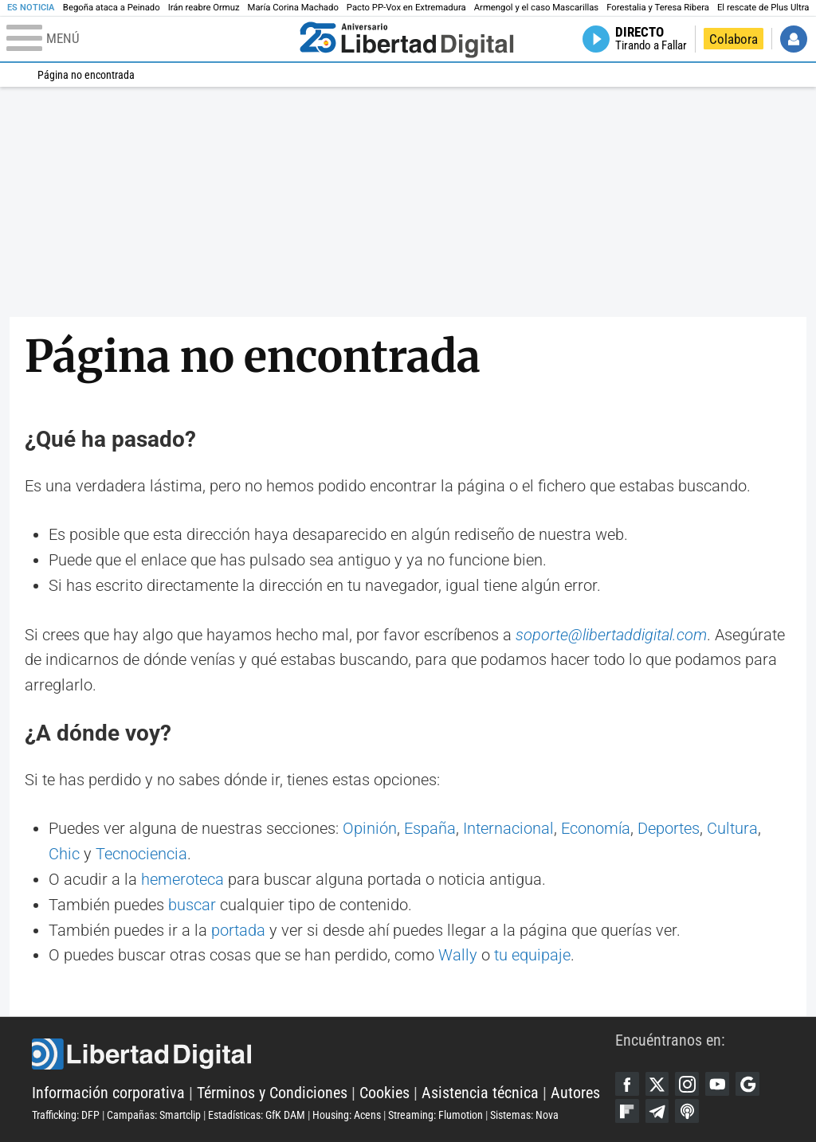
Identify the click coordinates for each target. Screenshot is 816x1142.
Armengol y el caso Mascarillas (536, 7)
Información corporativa (108, 1093)
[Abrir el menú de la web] (149, 39)
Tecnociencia (141, 854)
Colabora (733, 39)
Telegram (657, 1111)
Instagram (687, 1084)
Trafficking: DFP (66, 1115)
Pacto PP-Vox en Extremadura (406, 7)
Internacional (508, 828)
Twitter (657, 1084)
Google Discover (747, 1084)
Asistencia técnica (480, 1093)
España (430, 828)
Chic (64, 854)
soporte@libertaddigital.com (611, 635)
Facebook (627, 1084)
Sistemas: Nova (524, 1115)
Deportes (669, 828)
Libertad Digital (323, 1054)
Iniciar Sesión (793, 39)
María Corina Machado (293, 7)
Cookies (384, 1093)
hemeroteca (182, 879)
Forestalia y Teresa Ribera (657, 7)
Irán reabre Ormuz (204, 7)
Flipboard (627, 1111)
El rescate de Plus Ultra (763, 7)
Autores (575, 1093)
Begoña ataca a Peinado (111, 7)
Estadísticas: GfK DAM (256, 1115)
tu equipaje (532, 955)
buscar (192, 905)
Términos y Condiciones (272, 1093)
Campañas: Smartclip (154, 1115)
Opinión (370, 828)
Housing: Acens (346, 1115)
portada (238, 930)
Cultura (732, 828)
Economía (595, 828)
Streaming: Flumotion (435, 1115)
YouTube (717, 1084)
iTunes (687, 1111)
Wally (457, 955)
